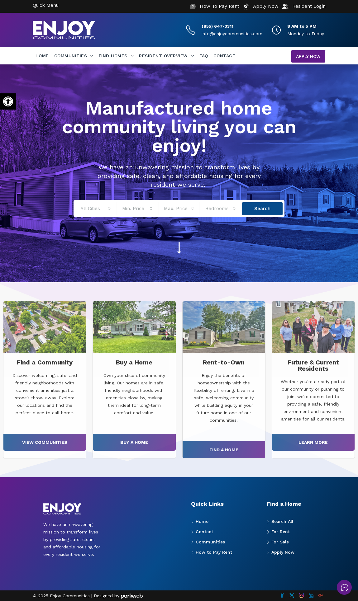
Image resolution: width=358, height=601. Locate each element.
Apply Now (282, 552)
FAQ (203, 55)
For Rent (280, 531)
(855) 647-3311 (217, 26)
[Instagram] (301, 596)
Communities (70, 55)
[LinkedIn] (311, 596)
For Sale (280, 541)
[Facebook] (282, 596)
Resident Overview (163, 55)
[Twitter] (291, 596)
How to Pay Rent (214, 552)
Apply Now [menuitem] (308, 56)
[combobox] (95, 208)
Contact (224, 55)
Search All (282, 521)
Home (42, 55)
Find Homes (113, 55)
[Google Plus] (320, 596)
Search (262, 208)
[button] (8, 101)
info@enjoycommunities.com (232, 33)
